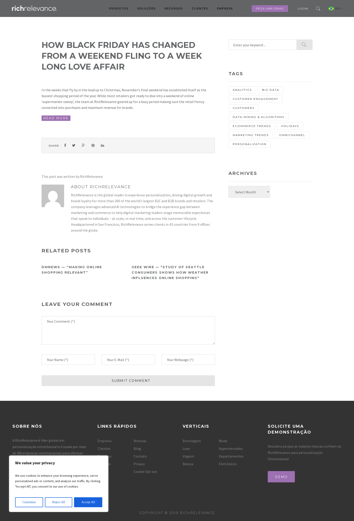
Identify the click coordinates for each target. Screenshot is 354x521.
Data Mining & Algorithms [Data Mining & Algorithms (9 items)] (258, 117)
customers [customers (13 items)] (243, 108)
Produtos (118, 8)
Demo (281, 477)
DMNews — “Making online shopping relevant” (72, 270)
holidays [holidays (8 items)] (290, 126)
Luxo (186, 448)
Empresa (225, 8)
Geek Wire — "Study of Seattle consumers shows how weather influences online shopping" (170, 272)
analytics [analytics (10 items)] (242, 90)
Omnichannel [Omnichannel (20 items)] (292, 135)
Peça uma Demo (270, 8)
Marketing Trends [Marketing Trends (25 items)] (251, 135)
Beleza (188, 464)
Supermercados (231, 448)
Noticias (140, 441)
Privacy (139, 464)
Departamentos (231, 456)
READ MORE (56, 118)
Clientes (200, 8)
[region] (58, 483)
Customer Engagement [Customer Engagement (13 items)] (255, 99)
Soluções (146, 8)
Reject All (58, 502)
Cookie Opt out (145, 471)
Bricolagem (192, 441)
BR (339, 8)
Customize (29, 502)
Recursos (174, 8)
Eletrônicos (228, 464)
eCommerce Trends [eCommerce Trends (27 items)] (252, 126)
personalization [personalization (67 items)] (249, 144)
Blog (137, 448)
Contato (140, 456)
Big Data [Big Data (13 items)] (270, 90)
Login (303, 8)
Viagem (188, 456)
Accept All (88, 502)
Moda (223, 441)
